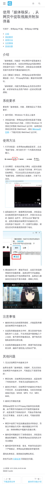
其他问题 (9, 46)
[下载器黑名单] (11, 480)
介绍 (7, 34)
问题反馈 (17, 459)
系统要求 (9, 37)
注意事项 (9, 43)
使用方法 (9, 40)
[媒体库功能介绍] (32, 480)
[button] (4, 3)
